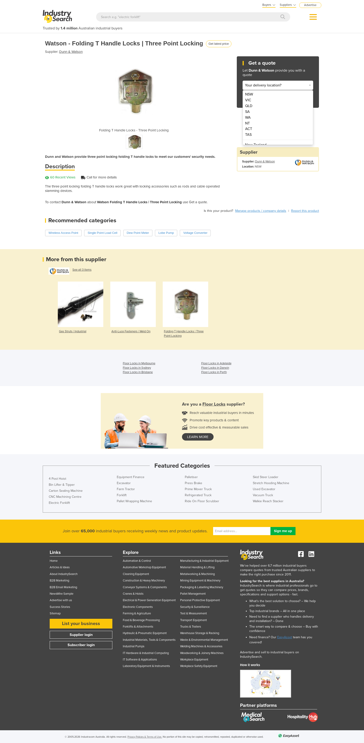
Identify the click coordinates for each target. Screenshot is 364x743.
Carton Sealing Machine (66, 491)
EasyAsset (284, 637)
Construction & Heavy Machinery (144, 580)
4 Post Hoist (57, 479)
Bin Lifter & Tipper (62, 485)
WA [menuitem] (248, 117)
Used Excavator (264, 489)
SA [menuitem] (247, 111)
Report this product (305, 211)
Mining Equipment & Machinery (200, 580)
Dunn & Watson (71, 52)
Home (54, 561)
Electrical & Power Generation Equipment (149, 600)
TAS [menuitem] (248, 134)
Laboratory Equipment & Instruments (146, 666)
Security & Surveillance (195, 607)
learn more (197, 437)
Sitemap (55, 613)
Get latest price (218, 43)
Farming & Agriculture (137, 613)
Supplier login (81, 634)
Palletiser (191, 477)
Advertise (310, 5)
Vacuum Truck (263, 495)
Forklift (122, 495)
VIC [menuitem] (248, 100)
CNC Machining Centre (65, 497)
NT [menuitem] (247, 123)
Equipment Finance (130, 477)
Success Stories (60, 607)
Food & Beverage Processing (141, 620)
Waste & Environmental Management (204, 640)
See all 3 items (81, 270)
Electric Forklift (59, 503)
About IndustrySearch (64, 574)
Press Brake (193, 483)
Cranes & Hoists (133, 594)
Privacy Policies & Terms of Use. (144, 736)
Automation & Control (137, 561)
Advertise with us (61, 600)
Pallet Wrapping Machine (134, 501)
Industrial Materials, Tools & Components (149, 640)
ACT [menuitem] (248, 129)
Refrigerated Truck (198, 495)
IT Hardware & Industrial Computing (146, 653)
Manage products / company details (260, 211)
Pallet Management (193, 594)
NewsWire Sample (61, 594)
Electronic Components (138, 607)
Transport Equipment (193, 620)
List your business (81, 623)
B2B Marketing (59, 580)
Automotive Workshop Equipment (144, 567)
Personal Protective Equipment (200, 600)
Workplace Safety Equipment (198, 666)
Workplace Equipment (194, 659)
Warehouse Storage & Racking (199, 633)
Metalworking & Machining (197, 574)
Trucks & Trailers (190, 627)
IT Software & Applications (140, 659)
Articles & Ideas (60, 567)
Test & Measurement (193, 613)
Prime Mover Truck (198, 489)
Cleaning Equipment (136, 574)
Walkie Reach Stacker (268, 501)
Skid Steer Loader (265, 477)
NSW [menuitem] (249, 94)
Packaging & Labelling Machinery (201, 587)
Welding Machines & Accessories (201, 646)
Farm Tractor (126, 489)
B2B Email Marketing (63, 587)
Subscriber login (81, 645)
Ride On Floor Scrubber (202, 501)
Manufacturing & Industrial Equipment (204, 561)
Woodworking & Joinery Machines (202, 653)
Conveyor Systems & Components (145, 587)
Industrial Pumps (133, 646)
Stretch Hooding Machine (271, 483)
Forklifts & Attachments (138, 627)
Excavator (124, 483)
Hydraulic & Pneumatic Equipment (145, 633)
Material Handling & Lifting (197, 567)
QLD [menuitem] (248, 106)
